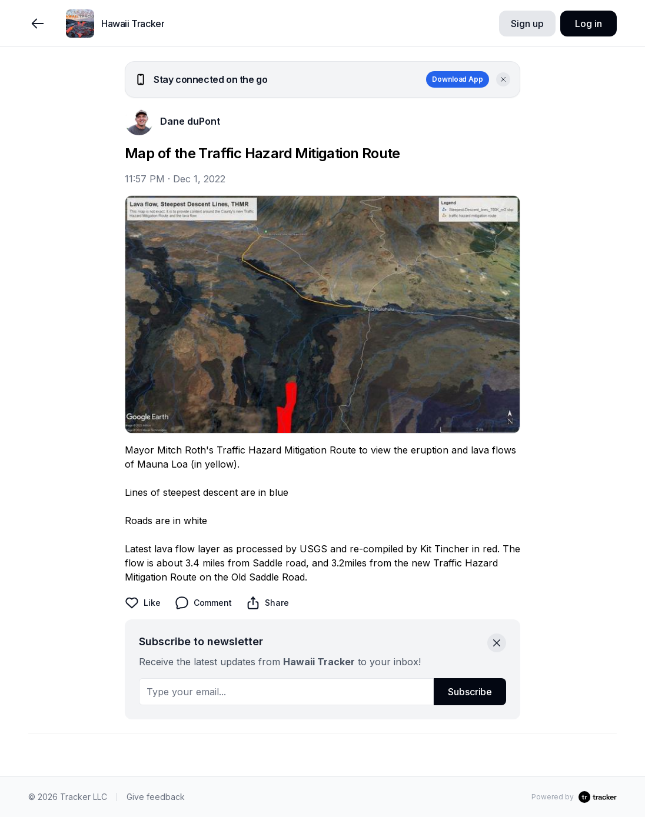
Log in (588, 23)
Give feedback (156, 797)
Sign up (527, 23)
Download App (457, 79)
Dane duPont (190, 121)
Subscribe (470, 692)
